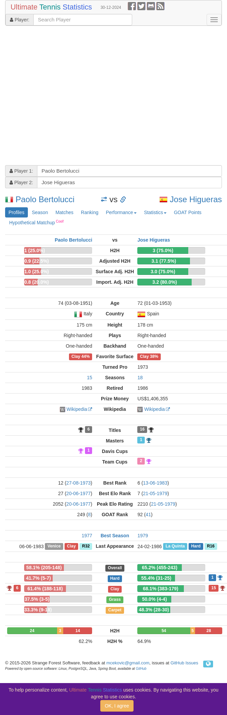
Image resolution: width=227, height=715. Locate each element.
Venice (54, 546)
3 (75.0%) (163, 250)
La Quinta (175, 546)
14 (77, 630)
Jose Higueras (196, 199)
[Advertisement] (63, 96)
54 (163, 630)
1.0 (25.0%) (36, 271)
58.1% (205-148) (44, 567)
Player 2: (21, 182)
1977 (87, 535)
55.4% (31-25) (156, 578)
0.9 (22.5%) (36, 261)
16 (142, 429)
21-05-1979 (155, 493)
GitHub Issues (184, 662)
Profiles (16, 212)
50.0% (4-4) (154, 599)
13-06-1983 (155, 483)
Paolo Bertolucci (45, 199)
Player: (19, 19)
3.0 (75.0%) (163, 271)
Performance (121, 212)
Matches (64, 212)
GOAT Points (188, 212)
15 (89, 377)
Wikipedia (77, 409)
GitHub (141, 668)
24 (32, 630)
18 (140, 377)
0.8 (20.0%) (36, 282)
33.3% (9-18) (38, 609)
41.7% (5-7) (38, 578)
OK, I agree (117, 706)
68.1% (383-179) (160, 588)
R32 (86, 546)
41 (148, 514)
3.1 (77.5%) (164, 261)
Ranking (89, 212)
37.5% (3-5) (36, 599)
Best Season (115, 535)
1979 (142, 535)
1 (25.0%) (34, 250)
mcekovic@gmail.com (128, 662)
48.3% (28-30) (154, 609)
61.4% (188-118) (45, 588)
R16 (210, 546)
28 (209, 630)
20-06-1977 (78, 493)
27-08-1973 (78, 483)
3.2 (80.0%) (164, 282)
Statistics (155, 212)
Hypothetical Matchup (36, 222)
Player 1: (21, 171)
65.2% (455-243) (159, 567)
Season (40, 212)
